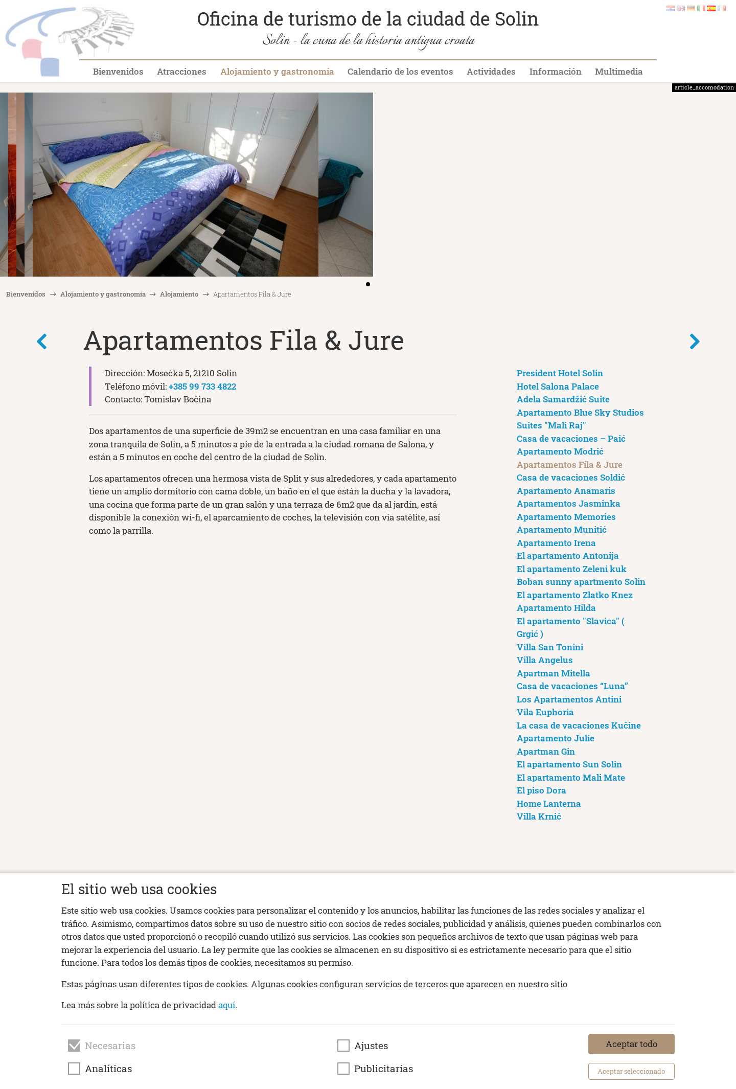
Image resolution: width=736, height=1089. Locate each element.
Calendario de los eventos (400, 71)
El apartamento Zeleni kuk (572, 569)
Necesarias (110, 1045)
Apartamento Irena (556, 543)
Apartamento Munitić (562, 529)
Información (556, 71)
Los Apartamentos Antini (569, 699)
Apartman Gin (546, 751)
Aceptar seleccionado (631, 1071)
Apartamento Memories (566, 517)
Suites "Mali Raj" (551, 425)
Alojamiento (179, 294)
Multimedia (619, 71)
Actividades (491, 71)
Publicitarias (383, 1068)
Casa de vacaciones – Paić (571, 438)
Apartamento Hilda (556, 608)
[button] (725, 185)
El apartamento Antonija (568, 555)
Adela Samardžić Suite (563, 399)
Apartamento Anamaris (566, 490)
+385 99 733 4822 (202, 386)
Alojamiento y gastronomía (277, 71)
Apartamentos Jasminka (568, 503)
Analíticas (108, 1068)
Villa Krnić (539, 816)
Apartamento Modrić (560, 451)
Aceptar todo (631, 1044)
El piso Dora (541, 790)
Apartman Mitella (553, 673)
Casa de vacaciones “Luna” (572, 686)
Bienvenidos (118, 71)
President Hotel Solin (560, 373)
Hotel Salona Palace (558, 386)
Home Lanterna (549, 803)
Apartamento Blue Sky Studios (580, 412)
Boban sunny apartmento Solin (581, 581)
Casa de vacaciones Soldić (571, 477)
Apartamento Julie (555, 738)
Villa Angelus (545, 660)
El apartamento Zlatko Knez (575, 595)
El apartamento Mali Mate (571, 777)
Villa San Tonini (550, 647)
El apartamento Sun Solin (569, 764)
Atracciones (181, 71)
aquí (226, 1005)
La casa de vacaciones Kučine (579, 725)
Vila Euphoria (545, 712)
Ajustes (371, 1045)
